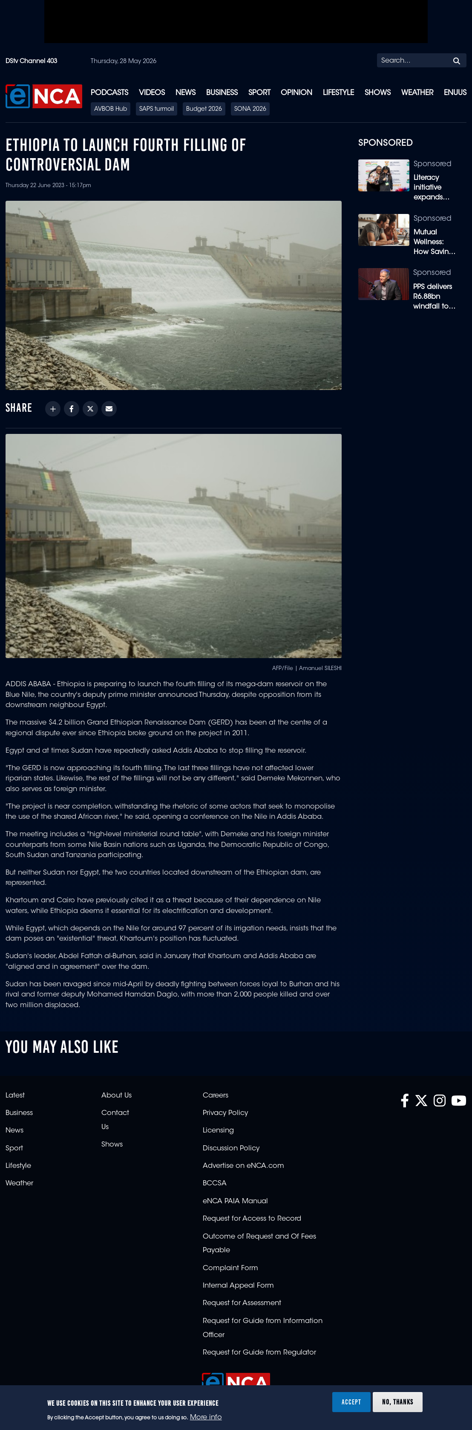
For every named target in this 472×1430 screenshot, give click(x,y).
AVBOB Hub (110, 110)
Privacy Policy (225, 1113)
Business (222, 93)
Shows (378, 93)
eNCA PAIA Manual (235, 1201)
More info (206, 1417)
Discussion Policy (231, 1148)
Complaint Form (230, 1268)
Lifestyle (338, 93)
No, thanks (397, 1402)
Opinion (296, 93)
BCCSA (215, 1183)
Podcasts (109, 93)
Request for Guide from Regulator (259, 1352)
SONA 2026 (250, 110)
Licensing (218, 1130)
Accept (351, 1402)
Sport (259, 93)
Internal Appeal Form (238, 1286)
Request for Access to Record (252, 1219)
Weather (417, 93)
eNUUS (455, 93)
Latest (15, 1095)
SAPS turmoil (156, 110)
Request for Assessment (242, 1303)
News (186, 93)
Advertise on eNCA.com (243, 1166)
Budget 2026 (204, 110)
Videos (152, 93)
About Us (116, 1095)
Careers (215, 1095)
